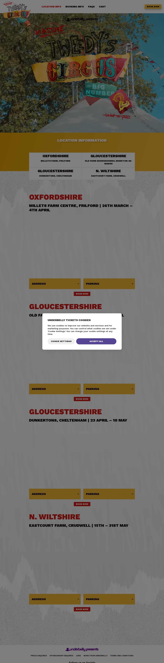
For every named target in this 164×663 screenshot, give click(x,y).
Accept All (96, 341)
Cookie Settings (61, 341)
